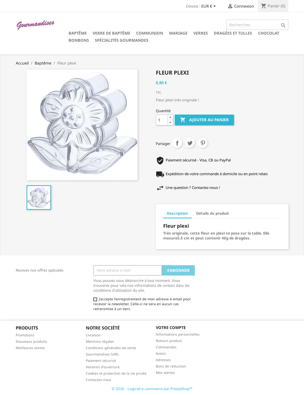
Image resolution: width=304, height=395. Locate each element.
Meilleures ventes (30, 347)
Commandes (166, 347)
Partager (177, 143)
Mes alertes (165, 372)
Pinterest (203, 143)
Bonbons (79, 40)
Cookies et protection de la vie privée (116, 373)
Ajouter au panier (204, 120)
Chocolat (268, 33)
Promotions (25, 335)
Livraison (93, 335)
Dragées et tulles (233, 33)
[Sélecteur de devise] (209, 7)
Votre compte (171, 327)
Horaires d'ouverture (103, 367)
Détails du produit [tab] (212, 213)
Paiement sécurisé (101, 360)
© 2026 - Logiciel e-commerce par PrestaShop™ (152, 388)
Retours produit (169, 340)
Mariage (178, 33)
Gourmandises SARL (102, 354)
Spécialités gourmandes (121, 40)
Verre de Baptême (111, 33)
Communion (149, 33)
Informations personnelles (178, 334)
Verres (200, 33)
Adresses (163, 359)
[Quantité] (162, 120)
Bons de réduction (171, 366)
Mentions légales (100, 341)
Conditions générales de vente (111, 347)
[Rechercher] (257, 25)
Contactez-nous (98, 379)
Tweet (190, 143)
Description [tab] (177, 213)
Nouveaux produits (31, 341)
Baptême (78, 33)
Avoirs (161, 353)
